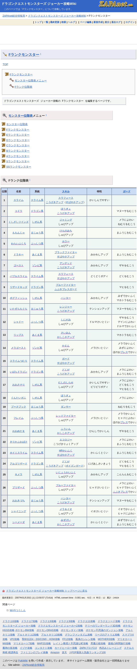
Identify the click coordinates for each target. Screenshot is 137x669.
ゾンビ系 (37, 265)
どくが (66, 369)
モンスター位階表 (20, 115)
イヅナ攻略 (26, 647)
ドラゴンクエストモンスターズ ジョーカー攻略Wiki (38, 4)
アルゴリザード (18, 463)
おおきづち (18, 500)
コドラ (18, 211)
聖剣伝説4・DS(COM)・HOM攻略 (41, 639)
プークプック (18, 406)
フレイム (19, 418)
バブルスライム (18, 276)
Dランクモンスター (18, 140)
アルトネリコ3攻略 (52, 634)
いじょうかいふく (66, 472)
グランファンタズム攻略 (78, 634)
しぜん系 (37, 221)
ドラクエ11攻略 (86, 621)
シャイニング (18, 511)
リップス (19, 334)
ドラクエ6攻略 (10, 621)
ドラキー (19, 254)
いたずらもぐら (18, 308)
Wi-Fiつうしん (18, 610)
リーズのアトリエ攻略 (107, 634)
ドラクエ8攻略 (48, 621)
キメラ (18, 474)
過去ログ (116, 22)
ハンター (66, 298)
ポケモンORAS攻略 (48, 630)
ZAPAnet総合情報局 (13, 15)
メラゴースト (18, 347)
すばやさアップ (74, 202)
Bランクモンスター (17, 150)
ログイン (130, 22)
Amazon (55, 652)
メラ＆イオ (66, 509)
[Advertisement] (68, 35)
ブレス (124, 352)
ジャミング (66, 219)
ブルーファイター (66, 284)
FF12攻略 (67, 639)
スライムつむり (18, 360)
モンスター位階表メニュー (31, 80)
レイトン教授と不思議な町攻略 (70, 643)
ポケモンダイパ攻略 (72, 630)
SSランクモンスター (18, 166)
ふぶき (116, 491)
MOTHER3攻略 (106, 639)
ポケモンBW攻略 (24, 630)
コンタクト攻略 (43, 647)
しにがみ (66, 319)
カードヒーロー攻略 (66, 647)
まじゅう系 (37, 232)
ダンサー (66, 406)
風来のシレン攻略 (85, 639)
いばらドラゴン (18, 371)
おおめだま (18, 431)
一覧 (46, 22)
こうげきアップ (54, 202)
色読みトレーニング (110, 647)
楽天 (64, 652)
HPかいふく (65, 450)
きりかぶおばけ (18, 441)
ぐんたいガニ (18, 397)
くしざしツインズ (19, 221)
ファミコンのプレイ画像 (34, 652)
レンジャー (66, 306)
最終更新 (54, 22)
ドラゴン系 (37, 211)
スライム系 (37, 200)
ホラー (66, 241)
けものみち (66, 230)
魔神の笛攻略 (9, 647)
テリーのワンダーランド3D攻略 (103, 625)
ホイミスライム (18, 452)
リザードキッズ (18, 287)
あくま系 (37, 254)
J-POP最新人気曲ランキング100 (87, 652)
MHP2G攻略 (44, 643)
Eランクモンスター (17, 134)
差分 (107, 22)
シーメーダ (18, 522)
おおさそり (18, 384)
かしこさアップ (66, 337)
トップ (38, 22)
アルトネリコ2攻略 (28, 634)
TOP (5, 64)
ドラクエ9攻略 (67, 621)
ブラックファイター (66, 252)
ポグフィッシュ (18, 298)
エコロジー (66, 439)
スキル (66, 191)
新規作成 (98, 22)
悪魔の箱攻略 (98, 643)
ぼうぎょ (66, 208)
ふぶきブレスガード (66, 289)
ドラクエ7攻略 (29, 621)
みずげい (66, 520)
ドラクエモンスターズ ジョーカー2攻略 (60, 625)
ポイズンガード (74, 465)
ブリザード (18, 487)
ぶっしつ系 (37, 243)
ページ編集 (86, 22)
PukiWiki (23, 660)
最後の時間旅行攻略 (119, 643)
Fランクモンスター (24, 55)
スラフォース (65, 197)
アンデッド (66, 263)
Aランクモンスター (17, 156)
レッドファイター (66, 415)
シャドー (19, 321)
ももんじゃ (18, 232)
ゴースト (19, 265)
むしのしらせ (65, 382)
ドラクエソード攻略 (109, 621)
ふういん (66, 428)
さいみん (66, 332)
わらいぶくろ (18, 243)
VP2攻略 (14, 639)
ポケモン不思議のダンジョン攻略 (104, 630)
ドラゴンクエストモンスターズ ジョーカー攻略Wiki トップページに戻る (46, 590)
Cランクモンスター (18, 145)
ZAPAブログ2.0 (88, 647)
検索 (63, 22)
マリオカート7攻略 (24, 643)
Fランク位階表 (23, 86)
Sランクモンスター (17, 161)
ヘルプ (71, 22)
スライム (19, 200)
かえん (66, 345)
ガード (126, 191)
